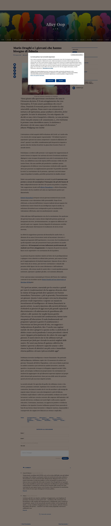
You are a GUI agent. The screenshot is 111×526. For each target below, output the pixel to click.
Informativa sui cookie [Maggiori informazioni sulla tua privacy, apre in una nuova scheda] (48, 68)
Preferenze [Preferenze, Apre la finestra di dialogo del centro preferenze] (50, 80)
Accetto (61, 80)
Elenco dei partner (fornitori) (37, 75)
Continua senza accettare (77, 54)
